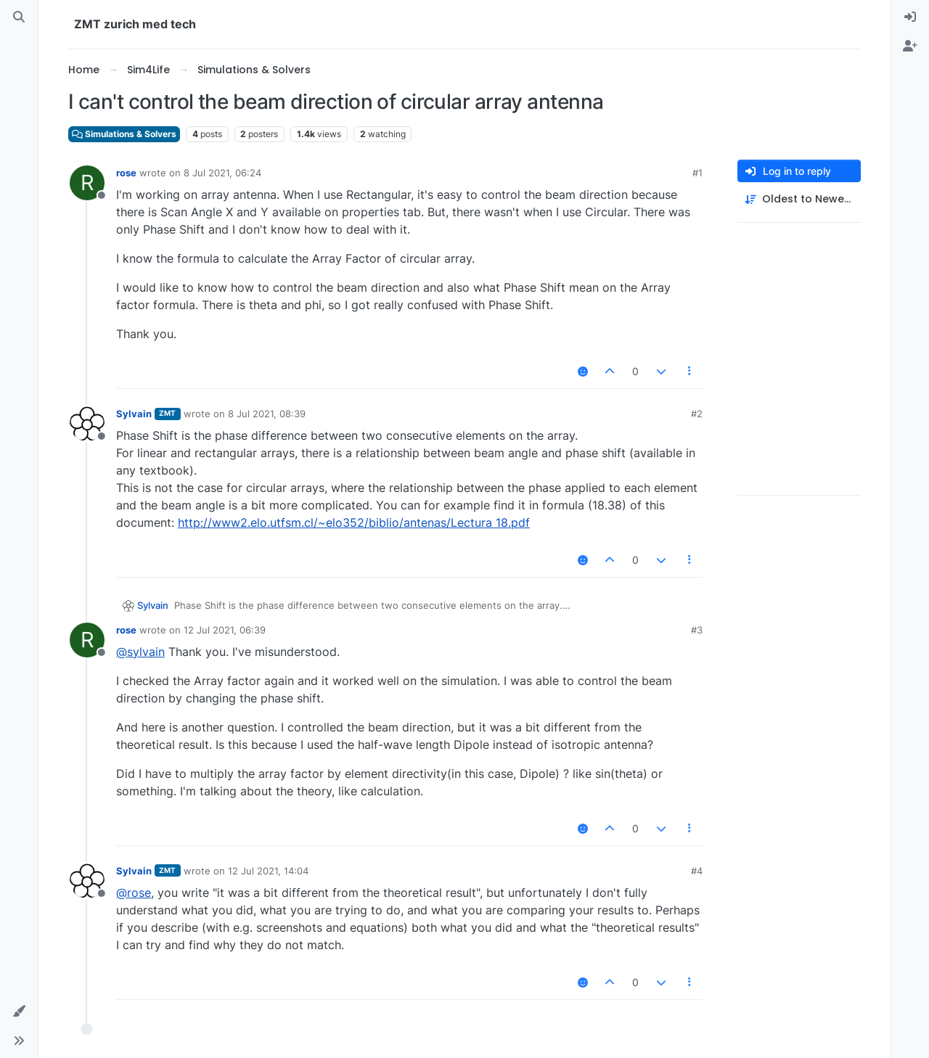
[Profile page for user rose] (87, 182)
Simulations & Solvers (124, 133)
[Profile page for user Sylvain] (87, 423)
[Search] (19, 17)
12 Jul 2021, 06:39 (225, 630)
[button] (19, 1011)
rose (126, 173)
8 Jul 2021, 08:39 (267, 413)
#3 (697, 630)
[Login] (910, 17)
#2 (697, 413)
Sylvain (134, 413)
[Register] (910, 46)
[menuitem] (910, 17)
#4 (697, 871)
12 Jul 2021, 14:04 (268, 871)
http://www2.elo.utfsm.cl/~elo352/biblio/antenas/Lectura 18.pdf (354, 522)
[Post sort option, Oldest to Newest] (799, 199)
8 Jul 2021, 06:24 (222, 173)
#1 (697, 173)
